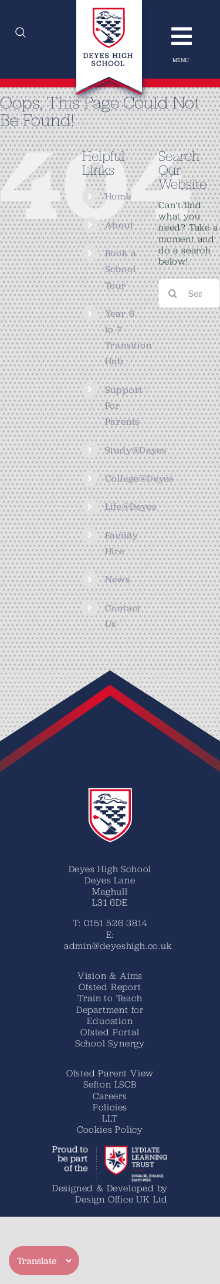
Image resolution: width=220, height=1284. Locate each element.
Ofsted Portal (109, 1031)
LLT (109, 1118)
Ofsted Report (110, 986)
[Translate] (44, 1260)
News (117, 579)
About (119, 225)
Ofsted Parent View (110, 1073)
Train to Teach (109, 997)
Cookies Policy (110, 1129)
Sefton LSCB (110, 1084)
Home (118, 196)
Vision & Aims (110, 975)
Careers (110, 1095)
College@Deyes (139, 478)
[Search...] (189, 293)
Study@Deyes (136, 450)
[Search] (173, 293)
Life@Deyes (131, 506)
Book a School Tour (121, 269)
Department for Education (110, 1015)
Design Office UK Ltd (121, 1199)
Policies (110, 1107)
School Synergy (110, 1043)
